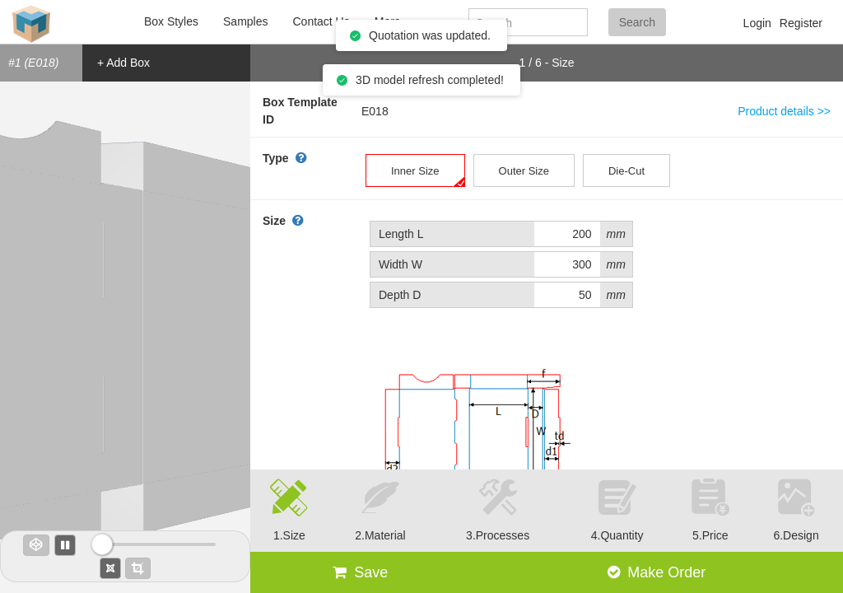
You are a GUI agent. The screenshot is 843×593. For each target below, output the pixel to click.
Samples (245, 21)
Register (801, 23)
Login (757, 23)
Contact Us (320, 21)
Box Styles (171, 21)
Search (637, 22)
